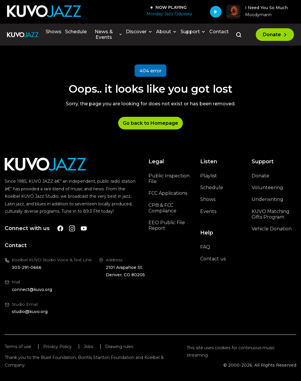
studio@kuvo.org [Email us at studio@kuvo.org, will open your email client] (30, 311)
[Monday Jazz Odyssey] (168, 13)
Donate (275, 34)
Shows (53, 31)
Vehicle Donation (272, 229)
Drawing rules (119, 346)
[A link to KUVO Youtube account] (83, 228)
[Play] (216, 12)
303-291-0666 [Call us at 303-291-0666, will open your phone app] (26, 267)
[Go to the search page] (239, 35)
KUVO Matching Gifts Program (271, 214)
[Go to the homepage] (23, 34)
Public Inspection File (169, 178)
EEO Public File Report (166, 225)
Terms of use (18, 346)
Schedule (76, 31)
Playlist (208, 176)
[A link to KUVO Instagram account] (72, 228)
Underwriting (267, 199)
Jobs (88, 346)
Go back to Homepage (150, 123)
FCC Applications (167, 193)
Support (193, 31)
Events (208, 211)
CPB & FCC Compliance (162, 208)
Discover (139, 31)
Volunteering (267, 187)
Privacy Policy (57, 346)
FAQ (205, 247)
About (166, 31)
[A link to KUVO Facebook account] (60, 228)
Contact (219, 31)
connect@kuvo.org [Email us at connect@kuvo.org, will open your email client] (32, 289)
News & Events (108, 34)
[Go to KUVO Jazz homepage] (44, 11)
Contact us (213, 259)
